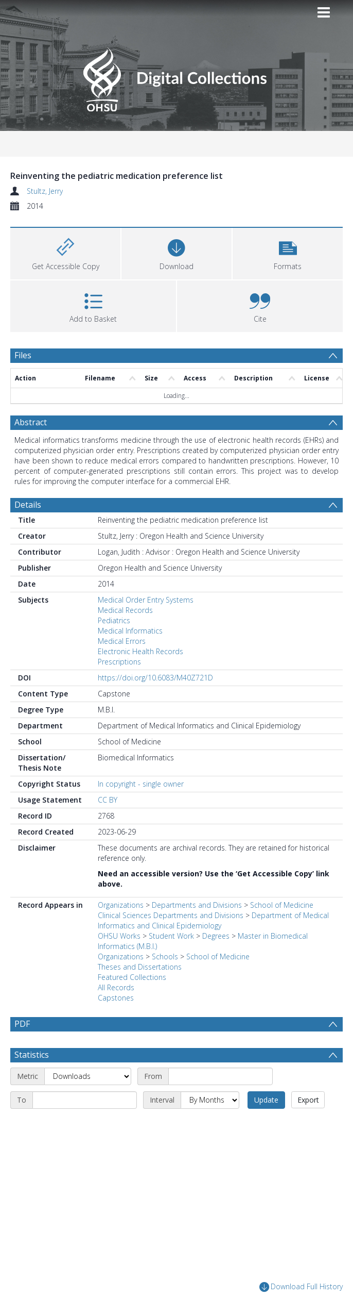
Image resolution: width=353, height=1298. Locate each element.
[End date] (84, 1100)
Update (266, 1100)
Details (27, 504)
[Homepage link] (176, 76)
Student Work (171, 936)
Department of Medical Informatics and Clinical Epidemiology (213, 920)
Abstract (30, 422)
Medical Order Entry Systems (145, 600)
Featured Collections (132, 977)
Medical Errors (122, 641)
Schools (165, 956)
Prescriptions (119, 662)
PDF (22, 1023)
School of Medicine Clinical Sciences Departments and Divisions (205, 910)
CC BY (107, 800)
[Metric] (87, 1076)
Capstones (116, 998)
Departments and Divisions (197, 905)
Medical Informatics (130, 631)
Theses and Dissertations (140, 967)
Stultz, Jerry (45, 191)
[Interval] (210, 1100)
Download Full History (301, 1287)
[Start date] (220, 1076)
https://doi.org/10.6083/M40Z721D (155, 678)
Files (22, 355)
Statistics (31, 1054)
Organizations (121, 905)
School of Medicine (218, 956)
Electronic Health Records (140, 651)
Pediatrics (114, 620)
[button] (288, 252)
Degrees (216, 936)
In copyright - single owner (141, 784)
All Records (116, 987)
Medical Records (125, 610)
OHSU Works (119, 936)
